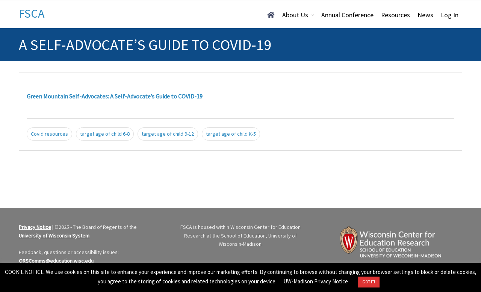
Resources (395, 15)
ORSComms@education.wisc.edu (56, 260)
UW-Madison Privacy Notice (315, 281)
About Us (295, 15)
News (425, 15)
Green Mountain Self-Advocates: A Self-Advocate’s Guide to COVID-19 (115, 96)
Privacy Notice (35, 227)
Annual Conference (347, 15)
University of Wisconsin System (54, 235)
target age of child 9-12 (168, 133)
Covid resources (49, 133)
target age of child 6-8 (105, 133)
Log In (449, 15)
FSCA (31, 13)
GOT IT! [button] (368, 281)
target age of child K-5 (231, 133)
